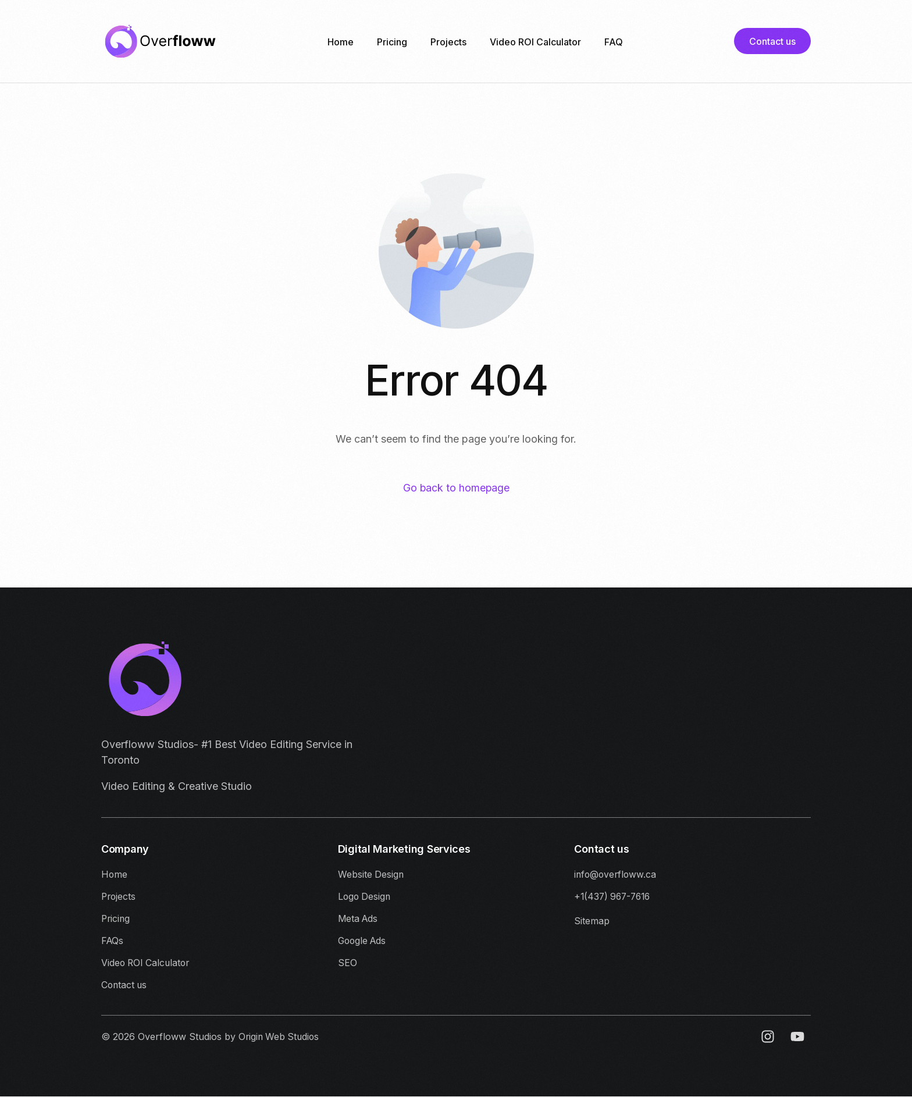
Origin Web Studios (280, 1037)
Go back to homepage (456, 488)
